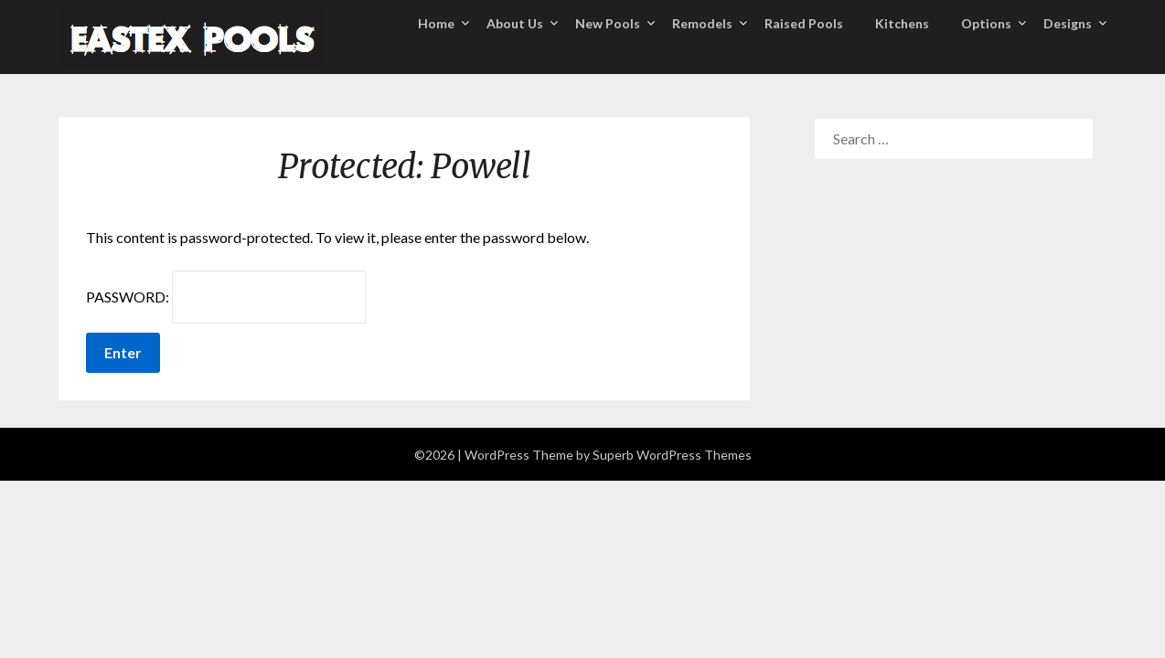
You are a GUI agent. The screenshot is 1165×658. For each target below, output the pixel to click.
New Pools (607, 23)
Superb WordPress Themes (672, 454)
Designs (1067, 23)
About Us (514, 23)
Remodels (702, 23)
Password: (226, 297)
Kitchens (902, 23)
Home (436, 23)
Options (986, 23)
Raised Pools (803, 23)
